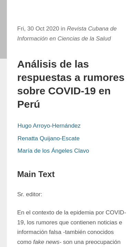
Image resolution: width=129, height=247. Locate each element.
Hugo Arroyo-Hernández (49, 125)
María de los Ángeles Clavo (53, 151)
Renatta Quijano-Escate (49, 138)
